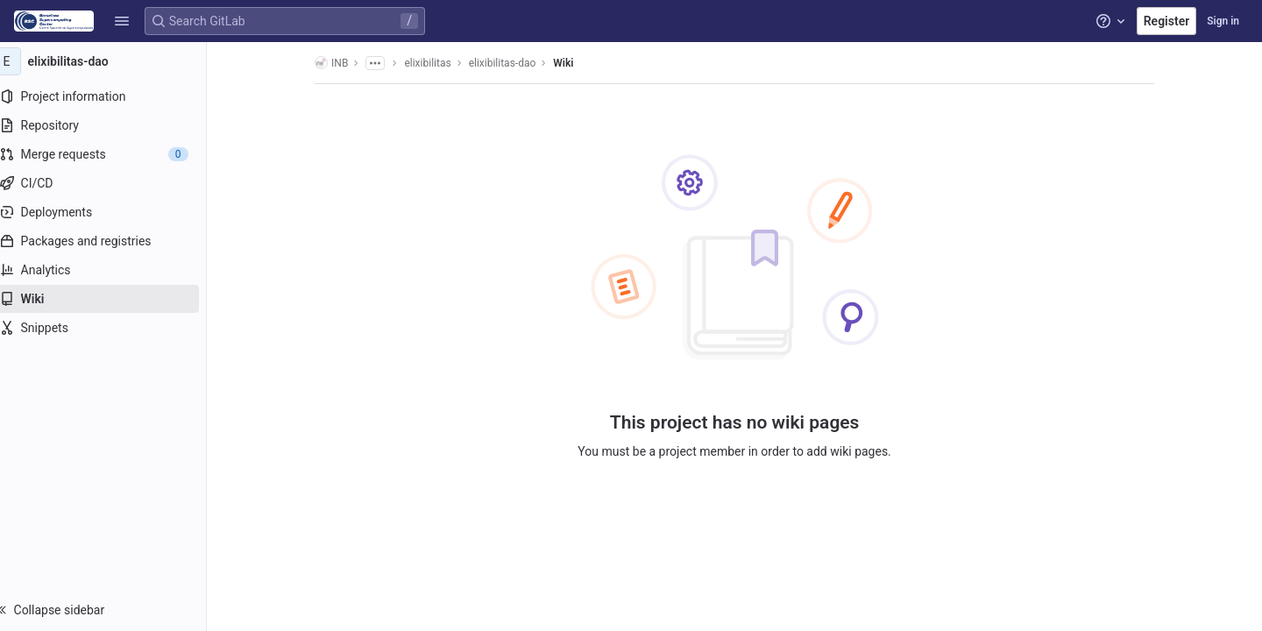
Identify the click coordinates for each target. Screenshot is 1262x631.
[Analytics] (111, 270)
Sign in (1223, 21)
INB (340, 62)
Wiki (572, 63)
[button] (122, 21)
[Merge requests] (111, 154)
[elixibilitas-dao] (112, 61)
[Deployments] (111, 212)
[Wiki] (111, 299)
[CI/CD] (111, 183)
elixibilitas (436, 63)
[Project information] (111, 96)
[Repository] (111, 125)
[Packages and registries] (111, 241)
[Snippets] (111, 328)
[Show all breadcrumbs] (383, 63)
